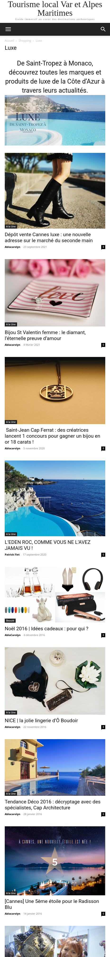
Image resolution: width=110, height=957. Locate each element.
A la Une (11, 226)
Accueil (9, 41)
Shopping (25, 41)
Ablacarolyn (12, 247)
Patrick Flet (12, 554)
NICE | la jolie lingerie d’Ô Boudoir (41, 720)
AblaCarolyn (13, 635)
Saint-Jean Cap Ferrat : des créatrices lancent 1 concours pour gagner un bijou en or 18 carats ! (52, 436)
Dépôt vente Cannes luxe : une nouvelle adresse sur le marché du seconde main (49, 237)
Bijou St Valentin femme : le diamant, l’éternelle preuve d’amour (45, 335)
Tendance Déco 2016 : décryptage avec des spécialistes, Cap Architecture (53, 805)
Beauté (10, 620)
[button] (8, 29)
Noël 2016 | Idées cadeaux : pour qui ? (46, 628)
